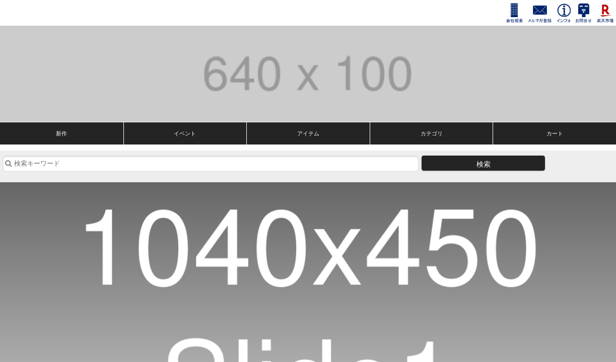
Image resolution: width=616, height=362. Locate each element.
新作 (61, 133)
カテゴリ (432, 133)
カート (554, 133)
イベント (185, 133)
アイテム (308, 133)
